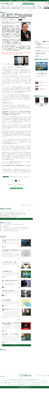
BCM (23, 184)
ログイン (47, 0)
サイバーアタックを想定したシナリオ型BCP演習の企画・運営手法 (13, 224)
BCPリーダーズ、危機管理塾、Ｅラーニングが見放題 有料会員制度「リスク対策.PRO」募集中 (16, 0)
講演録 (34, 380)
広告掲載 (18, 384)
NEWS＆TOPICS (7, 380)
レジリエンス (37, 379)
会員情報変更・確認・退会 (7, 382)
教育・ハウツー (20, 380)
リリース (39, 380)
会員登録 (2, 382)
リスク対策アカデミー (45, 382)
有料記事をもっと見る (16, 345)
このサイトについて (11, 384)
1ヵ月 (48, 41)
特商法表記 (39, 384)
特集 (3, 380)
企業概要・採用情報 (22, 384)
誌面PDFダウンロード (39, 382)
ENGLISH (32, 384)
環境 (22, 379)
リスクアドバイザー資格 (25, 382)
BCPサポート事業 (13, 382)
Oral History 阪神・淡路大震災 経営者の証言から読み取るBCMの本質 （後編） (13, 214)
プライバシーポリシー (27, 384)
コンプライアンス (26, 379)
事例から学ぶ (16, 380)
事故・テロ (14, 379)
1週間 (46, 41)
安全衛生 (30, 379)
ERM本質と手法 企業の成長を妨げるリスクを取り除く (8, 217)
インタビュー (14, 184)
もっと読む (16, 218)
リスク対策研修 (19, 382)
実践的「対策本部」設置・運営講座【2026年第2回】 (11, 230)
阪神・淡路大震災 (19, 184)
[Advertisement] (16, 360)
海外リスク (33, 379)
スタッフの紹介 (35, 384)
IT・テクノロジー (18, 379)
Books (45, 380)
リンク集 (42, 380)
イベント (36, 380)
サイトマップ (15, 384)
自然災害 (11, 379)
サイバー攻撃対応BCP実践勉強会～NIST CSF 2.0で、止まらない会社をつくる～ (15, 229)
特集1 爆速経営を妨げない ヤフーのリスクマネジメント (9, 215)
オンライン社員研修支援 (32, 382)
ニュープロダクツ (25, 380)
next (19, 180)
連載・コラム (30, 380)
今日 (43, 41)
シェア (17, 19)
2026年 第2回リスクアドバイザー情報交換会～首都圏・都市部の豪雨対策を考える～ (16, 227)
